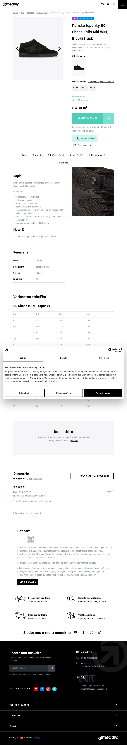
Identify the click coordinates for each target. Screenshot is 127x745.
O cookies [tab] (104, 358)
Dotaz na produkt (82, 145)
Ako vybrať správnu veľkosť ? (101, 82)
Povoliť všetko (103, 393)
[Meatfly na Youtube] (75, 633)
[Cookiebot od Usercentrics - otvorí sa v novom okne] (110, 350)
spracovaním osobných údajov (39, 674)
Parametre (38, 155)
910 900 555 (86, 664)
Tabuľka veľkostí (56, 155)
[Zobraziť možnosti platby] (25, 737)
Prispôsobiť (63, 393)
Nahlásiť (110, 492)
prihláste (74, 441)
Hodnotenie (96, 155)
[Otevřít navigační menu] (122, 4)
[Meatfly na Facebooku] (83, 633)
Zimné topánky (42, 13)
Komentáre (76, 155)
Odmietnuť (24, 393)
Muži (22, 13)
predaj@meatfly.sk (89, 658)
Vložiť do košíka (87, 118)
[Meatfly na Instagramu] (91, 633)
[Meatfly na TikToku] (99, 633)
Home (15, 13)
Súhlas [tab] (23, 358)
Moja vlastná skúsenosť (92, 476)
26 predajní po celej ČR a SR (92, 686)
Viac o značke (28, 582)
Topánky (30, 13)
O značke (63, 163)
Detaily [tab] (63, 358)
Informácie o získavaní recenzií (27, 513)
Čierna (39, 261)
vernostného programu (82, 131)
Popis (24, 155)
